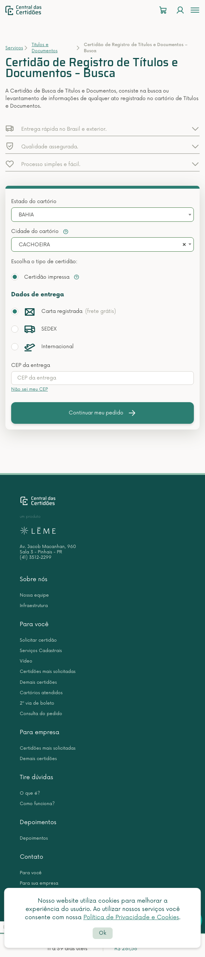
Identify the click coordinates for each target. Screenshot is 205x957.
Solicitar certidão (38, 640)
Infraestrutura (34, 605)
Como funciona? (37, 804)
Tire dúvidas (36, 777)
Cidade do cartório (40, 231)
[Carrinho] (163, 10)
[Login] (180, 10)
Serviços (14, 48)
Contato (31, 857)
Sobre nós (33, 579)
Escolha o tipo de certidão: (44, 262)
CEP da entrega (30, 365)
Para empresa (39, 732)
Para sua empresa (39, 883)
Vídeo (26, 661)
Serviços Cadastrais (41, 650)
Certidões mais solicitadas (48, 671)
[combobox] (102, 214)
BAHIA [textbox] (26, 215)
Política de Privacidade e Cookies (131, 917)
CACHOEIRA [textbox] (34, 245)
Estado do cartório (33, 201)
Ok (102, 933)
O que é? (30, 793)
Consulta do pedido (41, 713)
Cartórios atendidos (41, 693)
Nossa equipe (34, 595)
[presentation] (102, 378)
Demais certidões (38, 682)
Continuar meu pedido (102, 413)
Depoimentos (38, 822)
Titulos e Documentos (45, 48)
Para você (34, 624)
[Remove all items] (183, 245)
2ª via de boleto (37, 703)
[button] (102, 128)
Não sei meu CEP (29, 389)
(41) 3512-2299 (35, 557)
